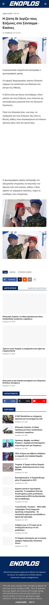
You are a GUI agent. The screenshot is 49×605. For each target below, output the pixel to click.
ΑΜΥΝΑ (16, 13)
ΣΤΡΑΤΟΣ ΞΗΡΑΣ (24, 272)
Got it (32, 602)
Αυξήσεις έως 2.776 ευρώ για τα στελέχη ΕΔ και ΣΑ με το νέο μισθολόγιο (28, 527)
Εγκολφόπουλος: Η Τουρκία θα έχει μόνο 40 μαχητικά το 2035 (30, 479)
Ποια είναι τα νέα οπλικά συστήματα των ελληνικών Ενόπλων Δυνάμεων (24, 381)
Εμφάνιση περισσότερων (37, 288)
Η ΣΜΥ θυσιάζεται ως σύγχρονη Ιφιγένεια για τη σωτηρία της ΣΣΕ (29, 417)
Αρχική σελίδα (7, 13)
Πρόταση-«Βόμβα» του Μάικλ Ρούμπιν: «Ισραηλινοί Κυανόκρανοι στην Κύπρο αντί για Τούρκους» (30, 443)
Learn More (20, 602)
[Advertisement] (24, 152)
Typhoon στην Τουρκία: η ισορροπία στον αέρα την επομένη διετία (24, 350)
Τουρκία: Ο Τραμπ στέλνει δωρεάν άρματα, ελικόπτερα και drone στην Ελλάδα (29, 467)
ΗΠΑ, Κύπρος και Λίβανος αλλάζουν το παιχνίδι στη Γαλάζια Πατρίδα (30, 454)
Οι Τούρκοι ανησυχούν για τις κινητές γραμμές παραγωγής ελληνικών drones (30, 540)
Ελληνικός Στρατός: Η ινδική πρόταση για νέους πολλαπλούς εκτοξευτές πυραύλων (23, 317)
